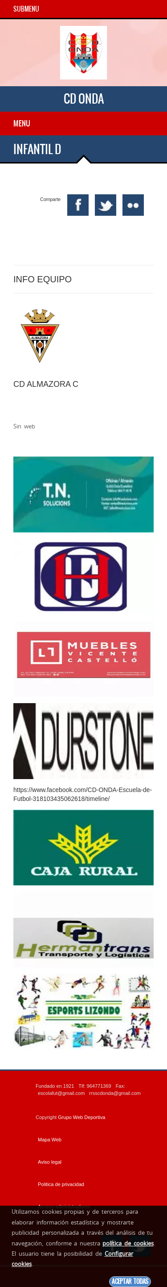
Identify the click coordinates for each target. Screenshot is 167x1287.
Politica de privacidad (61, 1184)
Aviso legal (49, 1162)
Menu (21, 123)
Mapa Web (49, 1139)
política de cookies (127, 1243)
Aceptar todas (130, 1281)
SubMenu (26, 9)
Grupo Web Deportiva (81, 1117)
